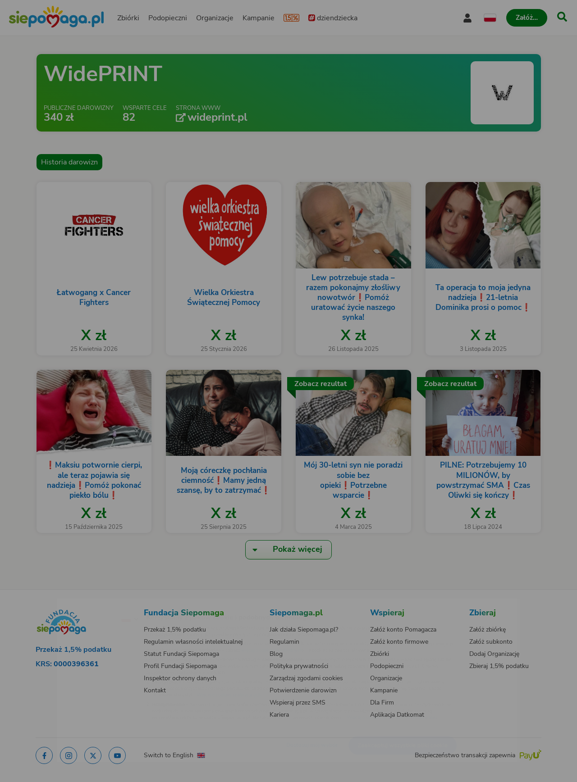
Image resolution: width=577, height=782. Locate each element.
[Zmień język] (90, 604)
